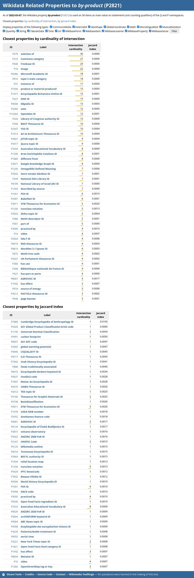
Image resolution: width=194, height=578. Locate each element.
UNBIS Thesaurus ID (33, 386)
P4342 (14, 173)
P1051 (14, 193)
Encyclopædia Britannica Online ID (41, 93)
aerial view (27, 536)
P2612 (14, 391)
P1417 (14, 93)
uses (23, 108)
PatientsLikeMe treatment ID (38, 531)
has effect (27, 283)
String (23, 31)
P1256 (14, 208)
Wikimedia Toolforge (81, 574)
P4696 (14, 351)
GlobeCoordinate (116, 27)
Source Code (44, 574)
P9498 (14, 526)
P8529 (14, 511)
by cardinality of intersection (40, 21)
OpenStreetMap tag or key (36, 566)
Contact (60, 574)
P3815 (14, 431)
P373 (15, 58)
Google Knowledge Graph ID (37, 163)
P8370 (14, 386)
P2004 (14, 238)
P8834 (14, 556)
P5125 (14, 446)
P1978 (14, 411)
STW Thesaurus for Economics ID (40, 203)
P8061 (14, 278)
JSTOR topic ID (29, 138)
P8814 (14, 248)
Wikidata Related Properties (36, 5)
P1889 (14, 158)
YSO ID (25, 128)
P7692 (14, 361)
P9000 (14, 481)
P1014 (14, 133)
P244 (15, 118)
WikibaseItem (93, 31)
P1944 (14, 461)
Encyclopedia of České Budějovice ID (42, 426)
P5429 (14, 471)
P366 (15, 263)
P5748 (14, 401)
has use (25, 263)
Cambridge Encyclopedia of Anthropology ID (47, 321)
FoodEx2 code (29, 376)
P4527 (14, 258)
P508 (15, 123)
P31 (16, 83)
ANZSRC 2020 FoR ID (33, 511)
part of (25, 223)
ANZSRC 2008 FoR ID (33, 436)
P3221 (14, 541)
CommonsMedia (62, 27)
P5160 (14, 396)
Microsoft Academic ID (34, 73)
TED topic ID (28, 391)
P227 (15, 98)
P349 (15, 178)
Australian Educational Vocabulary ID (43, 148)
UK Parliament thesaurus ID (37, 258)
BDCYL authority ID (32, 456)
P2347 (14, 128)
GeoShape (97, 27)
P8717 (14, 356)
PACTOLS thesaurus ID (34, 293)
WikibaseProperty (138, 31)
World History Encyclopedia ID (39, 481)
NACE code (27, 491)
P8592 (14, 536)
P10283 (14, 113)
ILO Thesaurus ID (31, 356)
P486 (15, 218)
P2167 (14, 441)
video (24, 233)
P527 (15, 273)
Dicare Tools (14, 574)
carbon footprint (31, 336)
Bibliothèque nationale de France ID (42, 268)
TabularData (37, 31)
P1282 (14, 566)
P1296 (14, 153)
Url (59, 31)
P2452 (14, 416)
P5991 (14, 336)
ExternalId (81, 27)
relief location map (32, 461)
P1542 (14, 283)
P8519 (14, 243)
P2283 (14, 108)
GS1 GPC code (29, 341)
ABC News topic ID (32, 521)
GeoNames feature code (35, 416)
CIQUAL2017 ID (30, 351)
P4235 (14, 531)
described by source (33, 188)
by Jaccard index (67, 21)
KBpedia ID (27, 103)
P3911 (14, 203)
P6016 (14, 451)
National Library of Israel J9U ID (40, 183)
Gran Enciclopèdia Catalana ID (39, 153)
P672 (15, 253)
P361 (15, 223)
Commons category (32, 58)
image (24, 68)
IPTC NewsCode (30, 471)
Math (133, 27)
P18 (16, 68)
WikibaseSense (160, 31)
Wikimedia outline (32, 446)
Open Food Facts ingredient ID (39, 501)
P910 (15, 78)
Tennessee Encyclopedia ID (37, 451)
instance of (27, 83)
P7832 (14, 476)
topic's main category (34, 78)
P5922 (14, 436)
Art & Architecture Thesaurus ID (40, 133)
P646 (15, 63)
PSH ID (25, 193)
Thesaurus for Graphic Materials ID (42, 396)
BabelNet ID (28, 198)
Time (51, 31)
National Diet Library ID (35, 178)
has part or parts (31, 273)
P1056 (14, 88)
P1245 (14, 168)
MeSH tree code (30, 253)
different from (29, 158)
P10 (16, 233)
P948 (15, 298)
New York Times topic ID (35, 541)
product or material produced (38, 88)
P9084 (14, 521)
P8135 (14, 426)
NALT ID (25, 238)
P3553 (14, 213)
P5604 (14, 516)
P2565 (14, 346)
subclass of (27, 53)
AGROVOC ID (28, 278)
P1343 (14, 188)
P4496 (14, 491)
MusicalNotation (171, 27)
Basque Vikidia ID (31, 476)
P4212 (14, 293)
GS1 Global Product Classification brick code (47, 326)
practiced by (28, 228)
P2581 (14, 198)
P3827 (14, 138)
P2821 (65, 15)
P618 (15, 288)
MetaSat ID (27, 556)
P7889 (14, 321)
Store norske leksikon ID (35, 173)
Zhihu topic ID (29, 213)
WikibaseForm (73, 31)
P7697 (14, 381)
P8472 (14, 371)
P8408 (14, 103)
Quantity (10, 31)
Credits (29, 574)
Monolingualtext (149, 27)
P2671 (14, 163)
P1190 (14, 331)
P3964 (14, 456)
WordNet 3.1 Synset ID (34, 248)
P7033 (14, 148)
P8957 (14, 341)
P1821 (14, 546)
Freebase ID (28, 63)
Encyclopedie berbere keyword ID (41, 371)
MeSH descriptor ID (32, 218)
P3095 (14, 228)
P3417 (14, 143)
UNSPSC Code (29, 441)
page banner (28, 298)
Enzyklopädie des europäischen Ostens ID (46, 526)
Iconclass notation (32, 208)
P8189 (14, 183)
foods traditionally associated (38, 366)
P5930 (14, 501)
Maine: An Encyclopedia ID (36, 381)
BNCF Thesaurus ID (32, 123)
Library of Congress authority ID (40, 118)
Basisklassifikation (32, 401)
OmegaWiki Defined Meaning (38, 168)
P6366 (14, 73)
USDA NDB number (32, 411)
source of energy (31, 288)
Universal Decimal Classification (40, 331)
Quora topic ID (29, 143)
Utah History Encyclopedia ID (38, 361)
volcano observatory (33, 431)
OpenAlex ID (28, 113)
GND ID (25, 98)
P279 (15, 53)
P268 (15, 268)
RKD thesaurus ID (31, 243)
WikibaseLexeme (114, 31)
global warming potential (36, 346)
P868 (15, 366)
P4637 (14, 376)
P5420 (14, 326)
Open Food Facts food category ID (41, 546)
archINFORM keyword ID (35, 516)
